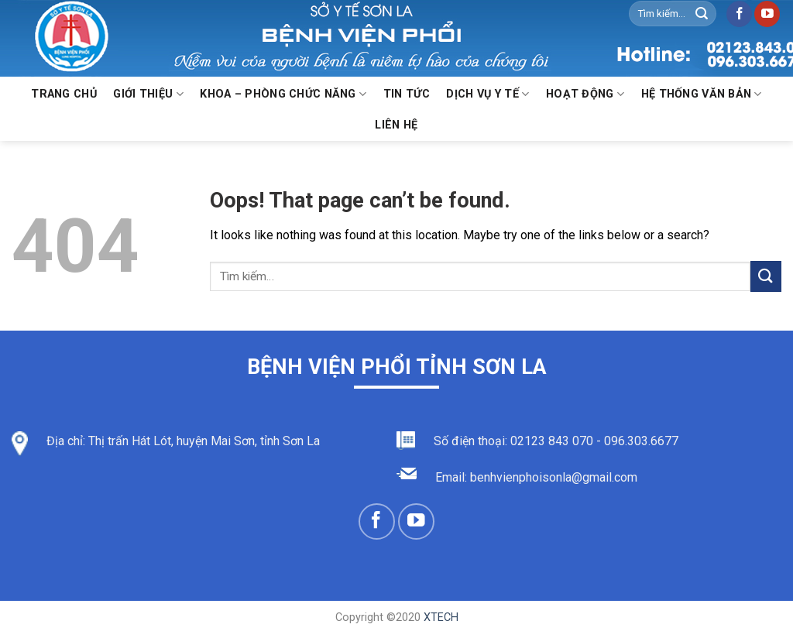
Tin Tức (406, 94)
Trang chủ (64, 94)
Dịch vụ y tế (487, 94)
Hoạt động (585, 94)
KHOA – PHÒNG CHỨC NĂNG (283, 94)
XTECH (441, 617)
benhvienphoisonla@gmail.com (553, 477)
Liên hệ (396, 125)
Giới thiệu (148, 94)
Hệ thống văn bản (701, 94)
